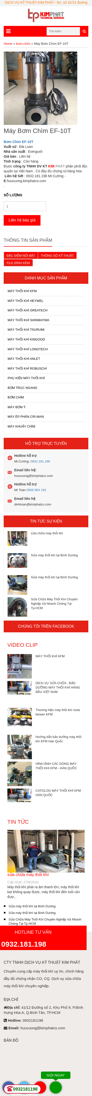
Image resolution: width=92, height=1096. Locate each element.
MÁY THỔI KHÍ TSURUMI (26, 329)
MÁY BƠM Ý (17, 407)
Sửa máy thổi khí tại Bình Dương (54, 555)
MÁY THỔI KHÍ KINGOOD (26, 339)
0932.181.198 (40, 461)
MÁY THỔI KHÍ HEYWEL (25, 301)
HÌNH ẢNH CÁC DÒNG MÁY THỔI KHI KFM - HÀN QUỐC (56, 766)
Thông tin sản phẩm (28, 240)
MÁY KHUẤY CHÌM (21, 426)
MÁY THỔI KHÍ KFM (22, 291)
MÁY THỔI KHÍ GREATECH (27, 310)
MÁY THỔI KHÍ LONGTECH (28, 349)
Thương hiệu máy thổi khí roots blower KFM (58, 712)
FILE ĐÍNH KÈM (18, 263)
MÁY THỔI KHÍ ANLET (24, 359)
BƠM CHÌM (16, 397)
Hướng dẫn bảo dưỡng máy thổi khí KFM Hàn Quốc (58, 739)
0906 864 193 (36, 490)
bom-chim (23, 43)
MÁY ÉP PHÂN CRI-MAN (26, 416)
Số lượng (13, 195)
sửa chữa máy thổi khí (47, 533)
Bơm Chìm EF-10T (18, 142)
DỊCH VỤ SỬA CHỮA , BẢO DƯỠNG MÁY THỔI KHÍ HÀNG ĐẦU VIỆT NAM (58, 687)
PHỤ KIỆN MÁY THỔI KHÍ (26, 378)
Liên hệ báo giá (22, 220)
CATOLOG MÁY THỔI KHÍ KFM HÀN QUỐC (58, 793)
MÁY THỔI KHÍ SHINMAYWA (28, 320)
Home (8, 43)
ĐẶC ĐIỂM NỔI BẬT (21, 255)
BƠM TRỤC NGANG (22, 388)
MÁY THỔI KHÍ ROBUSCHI (27, 368)
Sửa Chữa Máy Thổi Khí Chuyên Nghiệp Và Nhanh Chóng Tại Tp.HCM (54, 603)
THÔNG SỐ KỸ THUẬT (57, 255)
